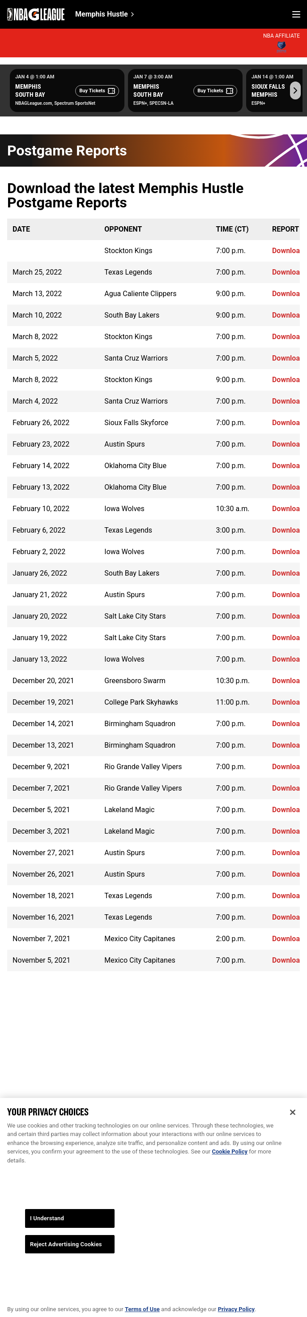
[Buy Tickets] (97, 91)
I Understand (47, 1225)
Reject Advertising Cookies (66, 1250)
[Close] (293, 1118)
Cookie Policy (229, 1158)
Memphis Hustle (101, 14)
